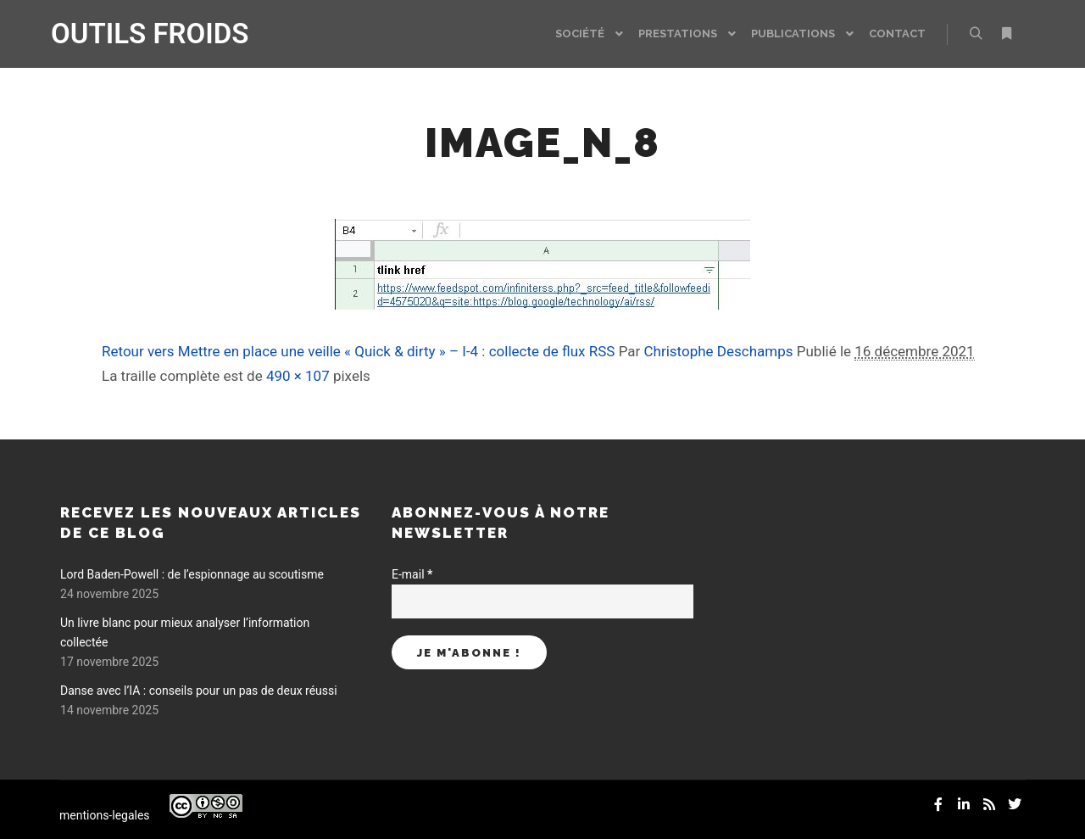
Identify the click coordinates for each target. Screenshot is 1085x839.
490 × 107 (298, 375)
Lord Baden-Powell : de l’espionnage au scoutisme (192, 574)
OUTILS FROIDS (135, 33)
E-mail (412, 574)
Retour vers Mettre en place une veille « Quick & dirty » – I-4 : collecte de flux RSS (358, 351)
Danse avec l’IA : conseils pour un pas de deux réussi (198, 690)
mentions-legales (104, 815)
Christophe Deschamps (718, 351)
